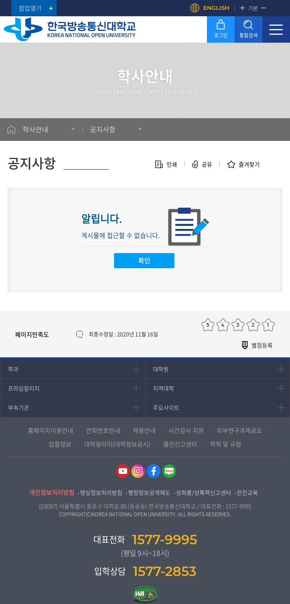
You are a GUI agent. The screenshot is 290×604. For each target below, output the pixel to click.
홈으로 (11, 129)
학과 (13, 369)
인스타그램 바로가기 (138, 471)
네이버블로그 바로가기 (169, 471)
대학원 (161, 369)
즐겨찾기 (249, 164)
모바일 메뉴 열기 (276, 29)
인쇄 (172, 164)
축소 (263, 8)
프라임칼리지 (24, 388)
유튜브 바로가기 (123, 471)
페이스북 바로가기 (153, 471)
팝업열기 (30, 7)
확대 (242, 8)
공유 (207, 164)
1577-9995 (238, 506)
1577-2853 (164, 571)
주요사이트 (166, 407)
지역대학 (163, 388)
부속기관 (18, 407)
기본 (253, 8)
